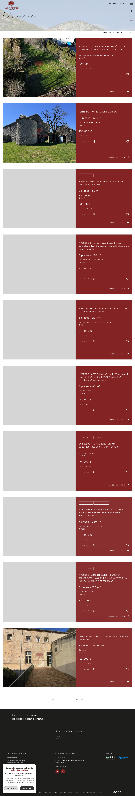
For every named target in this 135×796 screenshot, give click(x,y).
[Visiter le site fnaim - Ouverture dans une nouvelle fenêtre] (16, 787)
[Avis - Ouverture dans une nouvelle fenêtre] (110, 758)
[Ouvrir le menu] (131, 3)
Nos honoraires (68, 792)
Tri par (98, 32)
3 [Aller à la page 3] (67, 699)
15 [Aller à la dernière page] (77, 699)
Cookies (99, 792)
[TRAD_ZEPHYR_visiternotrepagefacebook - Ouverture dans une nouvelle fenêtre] (9, 774)
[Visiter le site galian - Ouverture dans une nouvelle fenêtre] (10, 787)
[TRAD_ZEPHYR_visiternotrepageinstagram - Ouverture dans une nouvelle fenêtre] (15, 774)
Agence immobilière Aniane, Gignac (16, 24)
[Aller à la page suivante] (81, 699)
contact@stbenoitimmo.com (16, 760)
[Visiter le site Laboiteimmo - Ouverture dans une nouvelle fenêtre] (120, 792)
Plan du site (48, 792)
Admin (77, 792)
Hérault (9, 32)
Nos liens (83, 792)
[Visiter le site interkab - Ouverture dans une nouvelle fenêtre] (25, 786)
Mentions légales (58, 792)
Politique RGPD (91, 792)
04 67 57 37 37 (12, 758)
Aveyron (22, 32)
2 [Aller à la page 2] (62, 699)
